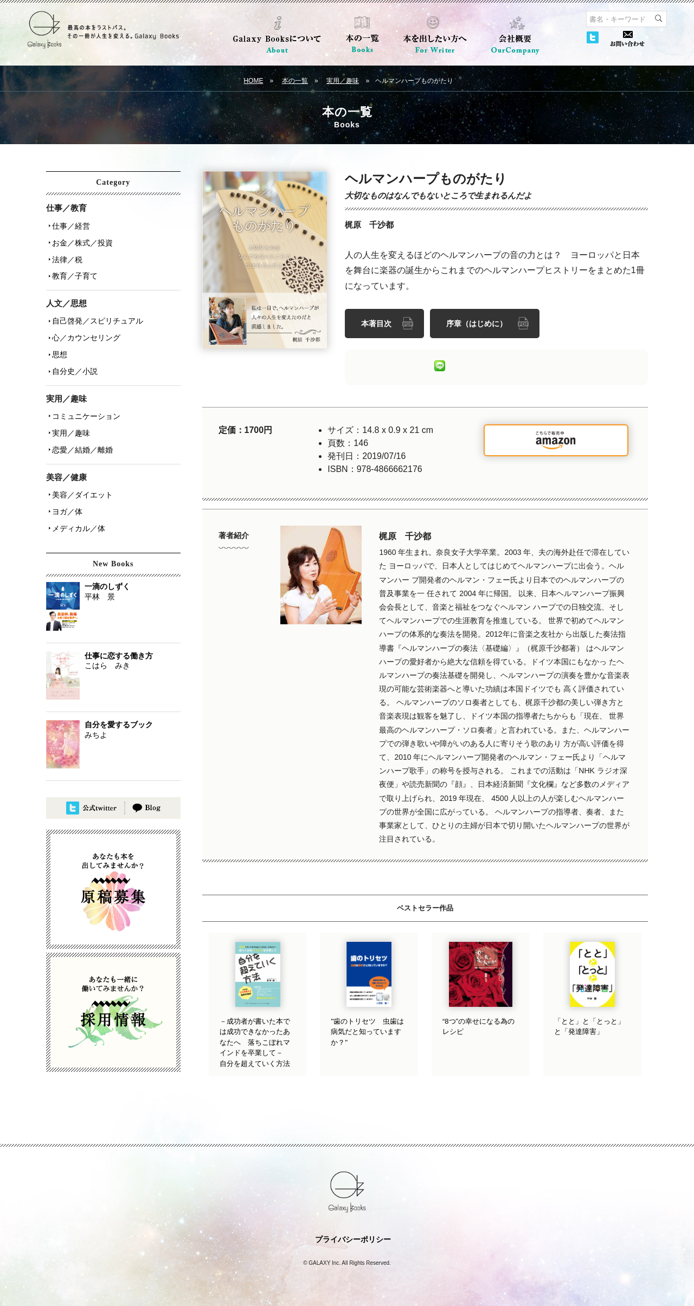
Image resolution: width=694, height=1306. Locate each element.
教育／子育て (73, 270)
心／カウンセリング (84, 329)
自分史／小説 (73, 359)
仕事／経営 (69, 225)
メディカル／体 (77, 506)
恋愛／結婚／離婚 (80, 433)
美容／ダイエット (80, 476)
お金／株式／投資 (80, 240)
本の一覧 (295, 81)
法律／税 (65, 255)
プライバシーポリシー (353, 1237)
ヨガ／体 (65, 491)
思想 (58, 344)
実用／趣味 (342, 81)
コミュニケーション (84, 402)
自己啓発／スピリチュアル (96, 313)
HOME (253, 81)
